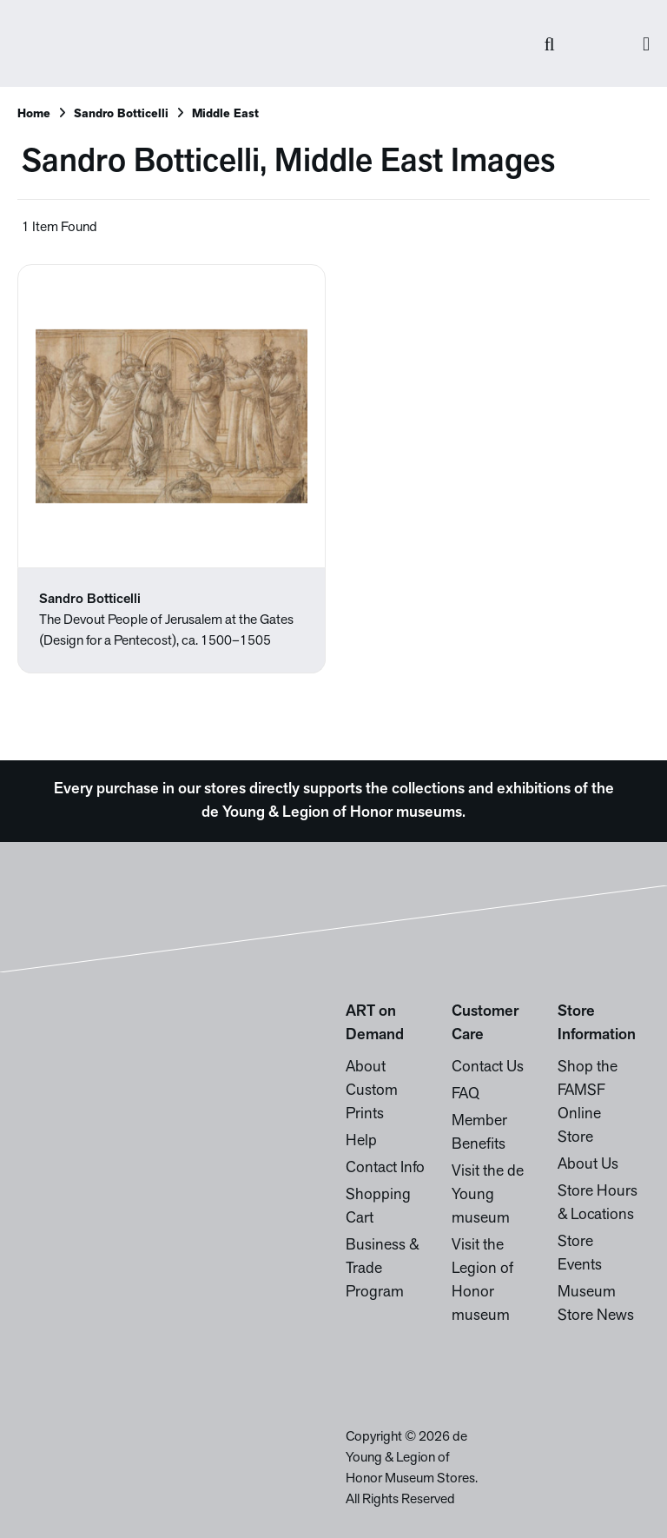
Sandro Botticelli (121, 114)
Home (33, 114)
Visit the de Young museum (488, 1195)
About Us (588, 1165)
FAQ (465, 1094)
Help (361, 1141)
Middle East (225, 114)
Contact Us (488, 1067)
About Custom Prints (372, 1091)
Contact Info (385, 1168)
